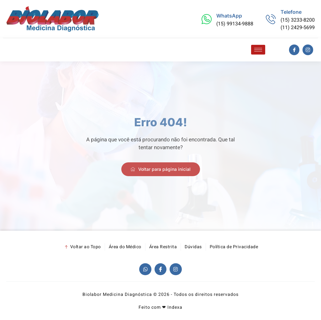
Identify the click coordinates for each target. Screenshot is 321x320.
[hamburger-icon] (258, 50)
